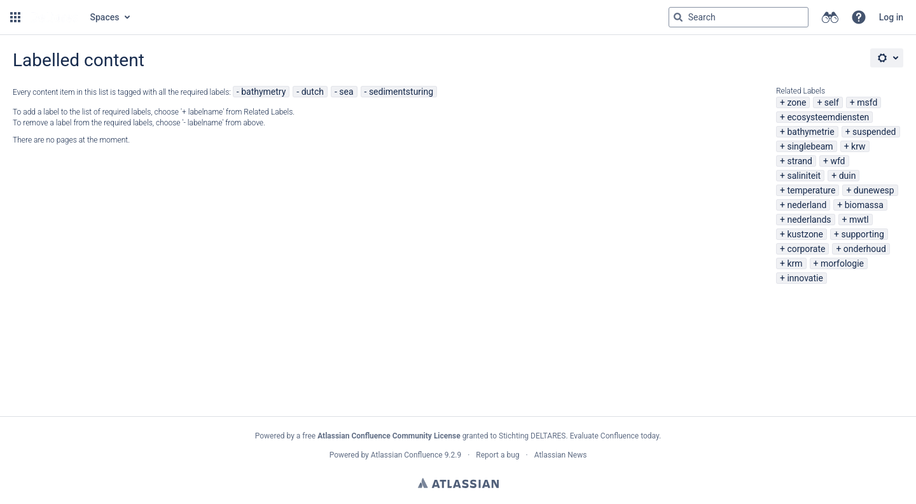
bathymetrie (810, 132)
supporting (862, 234)
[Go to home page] (54, 17)
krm (794, 263)
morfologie (842, 263)
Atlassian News (560, 455)
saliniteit (804, 176)
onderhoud (864, 249)
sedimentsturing (401, 92)
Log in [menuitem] (891, 17)
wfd (837, 161)
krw (858, 146)
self (831, 102)
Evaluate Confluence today (614, 435)
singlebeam (810, 146)
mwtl (859, 219)
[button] (15, 17)
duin (847, 176)
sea (346, 92)
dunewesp (874, 190)
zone (796, 102)
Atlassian (458, 483)
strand (799, 161)
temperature (811, 190)
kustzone (805, 234)
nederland (806, 205)
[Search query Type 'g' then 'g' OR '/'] (738, 17)
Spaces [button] (105, 17)
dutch (313, 92)
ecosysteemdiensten (828, 117)
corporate (806, 249)
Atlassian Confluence (407, 455)
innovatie (804, 278)
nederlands (809, 219)
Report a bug (497, 455)
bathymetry (263, 92)
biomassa (864, 205)
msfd (867, 102)
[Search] (678, 17)
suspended (874, 132)
